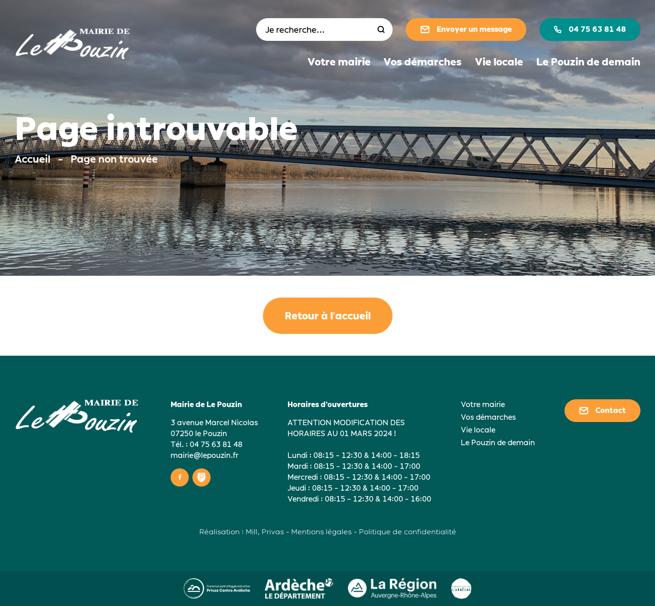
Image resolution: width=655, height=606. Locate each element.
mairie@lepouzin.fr (204, 455)
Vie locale (499, 62)
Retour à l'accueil (328, 316)
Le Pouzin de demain (588, 62)
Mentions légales (321, 531)
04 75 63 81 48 (590, 29)
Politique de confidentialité (407, 531)
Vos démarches (422, 62)
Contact (602, 410)
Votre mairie (339, 62)
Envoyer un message (466, 29)
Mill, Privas (265, 531)
